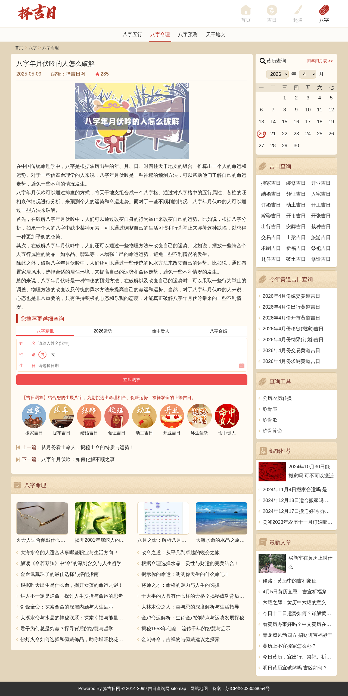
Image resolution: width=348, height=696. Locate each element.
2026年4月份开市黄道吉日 (291, 318)
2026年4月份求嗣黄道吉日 (291, 361)
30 (296, 145)
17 (308, 121)
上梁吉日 (296, 237)
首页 (19, 47)
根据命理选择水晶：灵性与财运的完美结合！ (190, 563)
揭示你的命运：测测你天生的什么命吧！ (185, 574)
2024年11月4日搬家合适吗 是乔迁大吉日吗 (298, 489)
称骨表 (270, 409)
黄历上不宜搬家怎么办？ (289, 646)
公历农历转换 (277, 398)
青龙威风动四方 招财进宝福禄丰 (298, 635)
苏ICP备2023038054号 (247, 688)
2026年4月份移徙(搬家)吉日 (293, 328)
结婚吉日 (271, 194)
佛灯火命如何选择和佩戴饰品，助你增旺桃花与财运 (73, 639)
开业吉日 (321, 183)
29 (284, 145)
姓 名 (27, 343)
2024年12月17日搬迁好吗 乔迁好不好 (298, 511)
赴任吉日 (271, 259)
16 (296, 121)
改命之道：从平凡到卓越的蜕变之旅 (180, 552)
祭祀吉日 (321, 248)
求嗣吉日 (271, 248)
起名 (298, 20)
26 (331, 133)
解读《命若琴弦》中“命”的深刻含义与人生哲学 (71, 563)
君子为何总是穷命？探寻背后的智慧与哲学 (66, 628)
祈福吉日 (296, 248)
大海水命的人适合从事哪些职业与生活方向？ (69, 552)
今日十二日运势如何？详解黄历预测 (298, 613)
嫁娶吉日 (271, 215)
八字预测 (188, 34)
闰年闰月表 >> (320, 60)
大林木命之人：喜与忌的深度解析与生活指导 (190, 607)
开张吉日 (321, 215)
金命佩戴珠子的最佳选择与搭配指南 (59, 574)
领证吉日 (296, 194)
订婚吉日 (271, 205)
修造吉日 (321, 259)
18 (319, 121)
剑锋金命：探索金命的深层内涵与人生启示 (66, 607)
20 (261, 133)
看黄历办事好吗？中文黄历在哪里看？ (298, 624)
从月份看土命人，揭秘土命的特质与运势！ (87, 447)
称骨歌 (270, 420)
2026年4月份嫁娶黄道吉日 (291, 296)
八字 (324, 20)
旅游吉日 (321, 237)
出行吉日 (271, 226)
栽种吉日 (321, 226)
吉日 (272, 20)
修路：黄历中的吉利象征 (289, 581)
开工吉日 (321, 205)
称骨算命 (272, 431)
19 (331, 121)
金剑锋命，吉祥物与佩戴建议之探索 (180, 639)
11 (319, 109)
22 (284, 133)
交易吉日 (271, 237)
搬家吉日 (271, 183)
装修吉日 (296, 183)
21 (273, 133)
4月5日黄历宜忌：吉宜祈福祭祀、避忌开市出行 (298, 591)
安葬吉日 (296, 226)
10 (308, 109)
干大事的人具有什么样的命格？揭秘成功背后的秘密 (194, 596)
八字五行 (132, 34)
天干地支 (215, 34)
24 (308, 133)
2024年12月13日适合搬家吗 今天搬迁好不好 (298, 500)
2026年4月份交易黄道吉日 (291, 350)
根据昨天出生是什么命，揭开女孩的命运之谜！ (71, 585)
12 (331, 109)
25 (319, 133)
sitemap (178, 688)
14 (273, 121)
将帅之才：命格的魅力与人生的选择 (180, 585)
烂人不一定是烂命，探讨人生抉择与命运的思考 (71, 596)
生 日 (27, 365)
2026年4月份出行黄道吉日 (291, 307)
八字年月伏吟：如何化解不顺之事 (78, 459)
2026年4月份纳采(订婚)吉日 (293, 339)
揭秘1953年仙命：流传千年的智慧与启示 (186, 628)
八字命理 (160, 34)
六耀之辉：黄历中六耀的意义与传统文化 (298, 602)
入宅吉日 (321, 194)
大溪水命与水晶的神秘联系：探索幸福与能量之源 (73, 617)
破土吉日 (296, 259)
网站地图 (199, 688)
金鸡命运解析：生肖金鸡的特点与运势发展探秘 (192, 617)
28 (273, 145)
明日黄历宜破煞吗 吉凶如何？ (295, 667)
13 (261, 121)
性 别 (27, 354)
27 (261, 145)
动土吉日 (296, 205)
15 (284, 121)
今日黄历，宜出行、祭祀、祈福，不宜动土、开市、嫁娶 (298, 657)
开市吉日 (296, 215)
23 (296, 133)
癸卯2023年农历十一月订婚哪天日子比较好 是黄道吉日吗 (298, 522)
